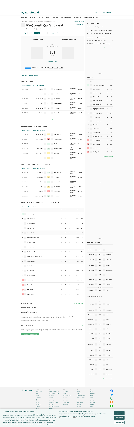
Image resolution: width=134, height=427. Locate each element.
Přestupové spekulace (54, 406)
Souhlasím (119, 413)
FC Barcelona (66, 402)
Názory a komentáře (81, 397)
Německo (92, 400)
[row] (52, 89)
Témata (50, 389)
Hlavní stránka (24, 21)
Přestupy (33, 17)
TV (97, 17)
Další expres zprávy (108, 48)
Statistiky (44, 33)
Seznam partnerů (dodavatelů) (67, 417)
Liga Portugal (38, 404)
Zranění (50, 408)
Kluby (48, 17)
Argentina (92, 404)
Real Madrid (65, 404)
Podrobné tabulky (108, 156)
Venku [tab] (34, 206)
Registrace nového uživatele (30, 334)
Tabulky (31, 33)
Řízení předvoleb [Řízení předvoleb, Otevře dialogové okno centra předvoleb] (119, 422)
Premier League (39, 391)
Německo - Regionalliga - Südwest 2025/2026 (42, 21)
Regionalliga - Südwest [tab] (39, 85)
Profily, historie (80, 402)
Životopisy (79, 400)
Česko (91, 391)
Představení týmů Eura (54, 391)
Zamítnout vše (119, 417)
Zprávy (24, 33)
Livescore (77, 17)
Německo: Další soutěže (63, 33)
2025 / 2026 (79, 24)
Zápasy (41, 17)
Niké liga (37, 402)
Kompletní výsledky (108, 378)
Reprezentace (66, 17)
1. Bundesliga (38, 397)
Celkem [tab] (24, 206)
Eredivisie (38, 406)
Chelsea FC (65, 393)
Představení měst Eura (54, 393)
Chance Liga (38, 400)
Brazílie (91, 406)
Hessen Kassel (36, 40)
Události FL (51, 399)
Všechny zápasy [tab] (26, 85)
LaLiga (37, 393)
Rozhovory (79, 404)
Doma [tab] (29, 206)
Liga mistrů (38, 408)
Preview (24, 75)
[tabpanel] (52, 104)
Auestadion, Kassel (52, 61)
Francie (91, 397)
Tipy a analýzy (79, 406)
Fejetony (78, 399)
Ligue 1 (37, 399)
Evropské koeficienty (53, 402)
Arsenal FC (65, 391)
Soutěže (24, 17)
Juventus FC (65, 399)
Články (78, 389)
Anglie (91, 395)
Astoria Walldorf (69, 40)
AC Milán (65, 397)
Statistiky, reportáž (33, 75)
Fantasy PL (51, 397)
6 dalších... (52, 119)
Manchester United (67, 395)
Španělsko (92, 402)
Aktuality (78, 391)
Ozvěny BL (51, 400)
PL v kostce (51, 395)
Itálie (91, 399)
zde (51, 331)
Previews (79, 393)
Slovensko (92, 393)
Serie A (37, 395)
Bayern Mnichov (66, 400)
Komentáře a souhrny (81, 395)
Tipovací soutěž (88, 17)
